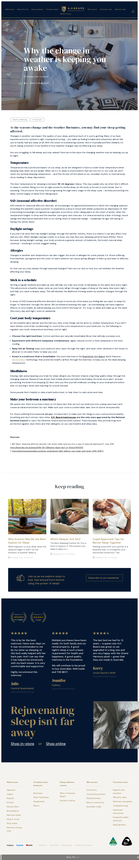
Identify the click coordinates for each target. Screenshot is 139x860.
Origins (10, 794)
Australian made (93, 806)
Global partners (93, 798)
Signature (11, 790)
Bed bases (38, 793)
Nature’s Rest (13, 806)
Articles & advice (67, 800)
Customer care (106, 7)
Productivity (37, 120)
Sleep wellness (37, 7)
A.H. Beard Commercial (83, 845)
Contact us (42, 845)
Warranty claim (120, 797)
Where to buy (65, 12)
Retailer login (67, 845)
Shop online (56, 743)
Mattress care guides (122, 801)
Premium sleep (52, 7)
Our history (91, 790)
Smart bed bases (41, 797)
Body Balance (13, 811)
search (133, 10)
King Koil (10, 798)
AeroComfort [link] (19, 359)
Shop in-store (22, 743)
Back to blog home (39, 83)
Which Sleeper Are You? (65, 539)
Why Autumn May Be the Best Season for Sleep (27, 540)
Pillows (36, 805)
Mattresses (10, 7)
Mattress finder (14, 815)
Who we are (92, 7)
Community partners (95, 794)
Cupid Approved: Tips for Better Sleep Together (108, 540)
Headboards (38, 801)
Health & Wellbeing (20, 120)
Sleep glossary (119, 824)
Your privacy (54, 845)
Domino (10, 802)
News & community (95, 802)
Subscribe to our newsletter (103, 577)
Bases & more (23, 7)
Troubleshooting (120, 805)
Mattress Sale (120, 7)
